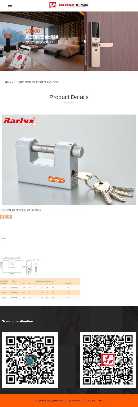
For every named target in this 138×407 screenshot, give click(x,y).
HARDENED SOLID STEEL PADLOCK (38, 82)
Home (9, 82)
